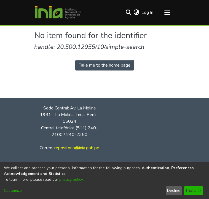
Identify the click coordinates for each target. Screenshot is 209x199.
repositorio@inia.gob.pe (76, 148)
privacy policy (71, 179)
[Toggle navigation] (167, 12)
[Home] (58, 12)
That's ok (193, 190)
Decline (173, 190)
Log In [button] (147, 12)
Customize (13, 190)
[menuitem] (136, 12)
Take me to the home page (104, 65)
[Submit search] (128, 12)
